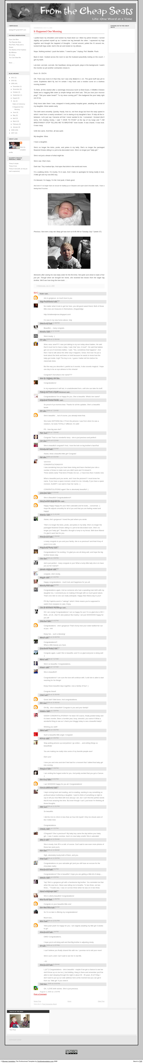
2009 (13, 83)
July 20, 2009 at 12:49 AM (49, 850)
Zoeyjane (43, 769)
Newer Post (37, 1001)
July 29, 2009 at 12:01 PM (49, 921)
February (16, 124)
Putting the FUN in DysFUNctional (53, 392)
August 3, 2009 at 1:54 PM (50, 992)
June (14, 112)
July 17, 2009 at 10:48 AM (49, 702)
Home (69, 1001)
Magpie (42, 578)
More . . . (12, 63)
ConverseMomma (46, 788)
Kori (41, 851)
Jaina (42, 730)
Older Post (101, 1001)
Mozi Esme (44, 900)
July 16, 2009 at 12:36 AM (49, 339)
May (14, 115)
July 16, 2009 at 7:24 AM (49, 410)
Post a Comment (40, 994)
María (42, 660)
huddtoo (43, 711)
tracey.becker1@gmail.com (50, 501)
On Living (12, 55)
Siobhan (43, 515)
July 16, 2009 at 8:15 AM (49, 440)
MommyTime (45, 586)
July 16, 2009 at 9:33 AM (49, 457)
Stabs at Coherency (19, 104)
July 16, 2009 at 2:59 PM (49, 558)
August (15, 98)
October (15, 92)
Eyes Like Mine (14, 39)
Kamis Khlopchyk (46, 892)
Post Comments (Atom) (49, 1004)
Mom (42, 921)
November (16, 89)
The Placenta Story (15, 42)
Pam (41, 433)
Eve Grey (43, 780)
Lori (41, 441)
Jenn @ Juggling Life (48, 378)
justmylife (43, 493)
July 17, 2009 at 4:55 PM (49, 730)
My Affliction (13, 52)
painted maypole (46, 570)
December (16, 86)
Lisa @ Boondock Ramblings (51, 608)
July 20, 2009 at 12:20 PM (49, 858)
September (16, 95)
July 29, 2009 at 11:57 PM (49, 945)
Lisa (41, 559)
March (15, 121)
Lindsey (43, 829)
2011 (13, 77)
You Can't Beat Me (15, 57)
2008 (13, 130)
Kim (41, 703)
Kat (41, 457)
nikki (41, 807)
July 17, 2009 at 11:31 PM (49, 806)
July (14, 101)
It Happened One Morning (48, 31)
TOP (140, 1061)
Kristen (42, 668)
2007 (13, 133)
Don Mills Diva (45, 908)
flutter (42, 294)
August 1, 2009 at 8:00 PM (50, 984)
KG (41, 411)
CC (41, 340)
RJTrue (42, 739)
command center (15, 1040)
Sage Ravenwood (46, 302)
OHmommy (44, 324)
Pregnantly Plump (46, 548)
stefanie (43, 878)
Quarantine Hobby (47, 649)
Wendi (42, 638)
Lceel (42, 695)
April (14, 118)
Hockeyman (44, 449)
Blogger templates (8, 1061)
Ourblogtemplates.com (45, 1061)
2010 (13, 80)
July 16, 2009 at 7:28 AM (49, 432)
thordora (43, 332)
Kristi (42, 859)
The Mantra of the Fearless (17, 50)
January (15, 127)
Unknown (43, 621)
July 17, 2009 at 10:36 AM (49, 694)
